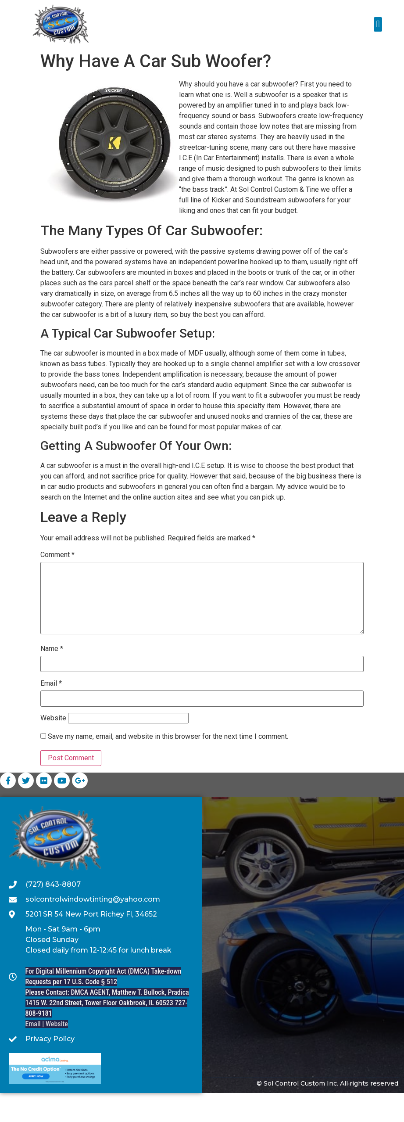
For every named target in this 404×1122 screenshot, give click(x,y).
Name (51, 677)
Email (51, 712)
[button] (378, 24)
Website (53, 747)
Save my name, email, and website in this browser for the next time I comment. (168, 765)
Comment (57, 583)
